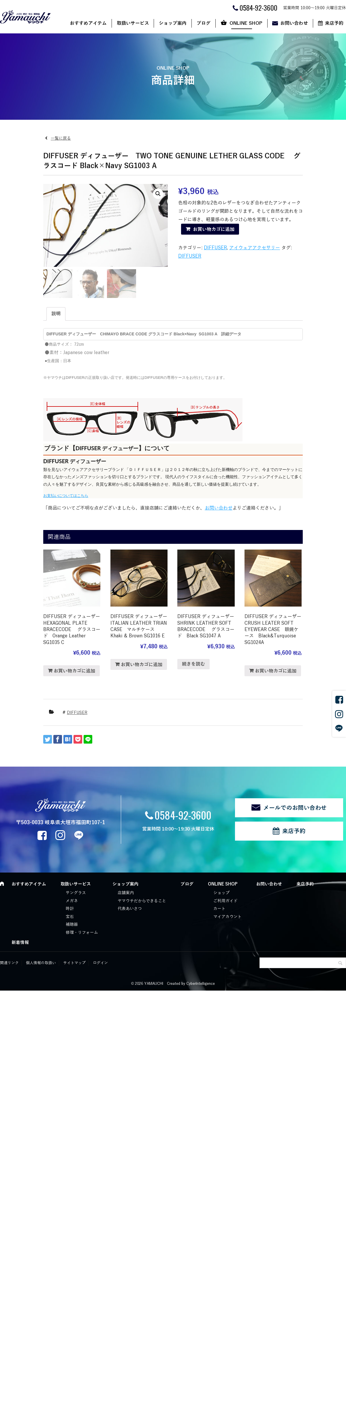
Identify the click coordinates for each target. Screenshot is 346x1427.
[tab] (55, 314)
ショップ (221, 893)
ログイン (100, 963)
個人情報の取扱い (41, 963)
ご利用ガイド (225, 901)
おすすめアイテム (88, 23)
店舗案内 (126, 893)
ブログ (203, 23)
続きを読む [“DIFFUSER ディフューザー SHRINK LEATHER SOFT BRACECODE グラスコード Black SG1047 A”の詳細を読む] (193, 664)
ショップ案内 (173, 23)
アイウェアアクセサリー (254, 247)
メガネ (72, 901)
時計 (70, 909)
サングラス (76, 893)
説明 (56, 313)
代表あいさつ (130, 909)
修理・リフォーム (82, 932)
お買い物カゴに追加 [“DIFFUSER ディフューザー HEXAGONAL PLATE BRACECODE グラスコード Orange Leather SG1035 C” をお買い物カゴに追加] (74, 671)
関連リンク (9, 963)
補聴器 (72, 924)
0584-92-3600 (183, 814)
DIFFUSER (215, 247)
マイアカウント (227, 917)
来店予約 (293, 831)
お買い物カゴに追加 (213, 229)
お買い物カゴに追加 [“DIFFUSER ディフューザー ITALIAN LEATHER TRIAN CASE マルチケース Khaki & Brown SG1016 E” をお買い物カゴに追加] (141, 664)
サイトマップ (74, 963)
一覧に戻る (61, 138)
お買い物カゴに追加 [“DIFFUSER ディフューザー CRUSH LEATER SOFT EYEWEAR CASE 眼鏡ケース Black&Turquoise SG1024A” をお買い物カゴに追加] (275, 671)
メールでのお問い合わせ (295, 808)
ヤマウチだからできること (142, 901)
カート (219, 909)
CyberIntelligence (200, 984)
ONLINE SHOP (246, 23)
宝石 (70, 917)
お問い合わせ (294, 23)
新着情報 (20, 942)
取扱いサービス (133, 23)
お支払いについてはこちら (65, 495)
